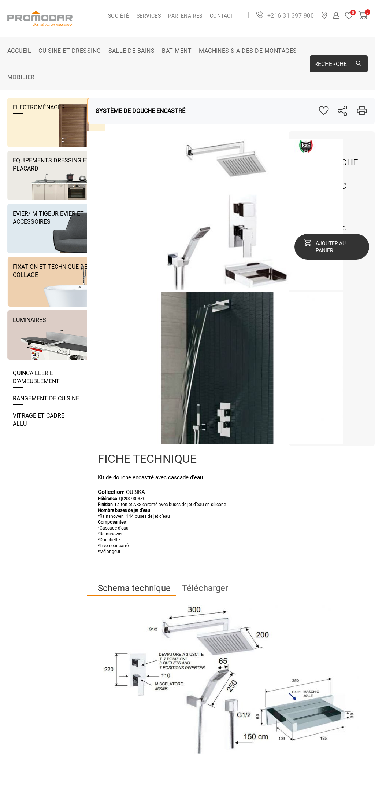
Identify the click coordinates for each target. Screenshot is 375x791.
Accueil (19, 51)
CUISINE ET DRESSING (69, 51)
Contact (222, 15)
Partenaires (185, 15)
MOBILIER (21, 77)
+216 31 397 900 (290, 15)
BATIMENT (177, 51)
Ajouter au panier (331, 247)
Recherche (330, 64)
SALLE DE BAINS (131, 51)
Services (149, 15)
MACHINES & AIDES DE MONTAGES (248, 51)
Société (118, 15)
